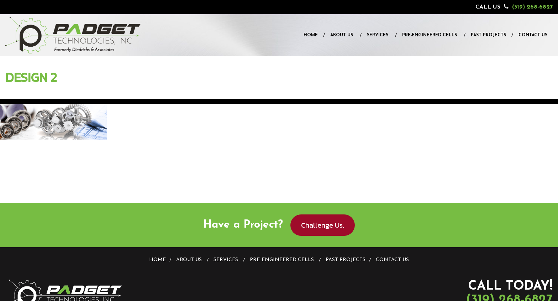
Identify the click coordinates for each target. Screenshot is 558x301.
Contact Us (532, 35)
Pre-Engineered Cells (429, 35)
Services (377, 35)
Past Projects (488, 35)
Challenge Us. (322, 225)
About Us (341, 35)
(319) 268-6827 (532, 7)
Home (311, 35)
